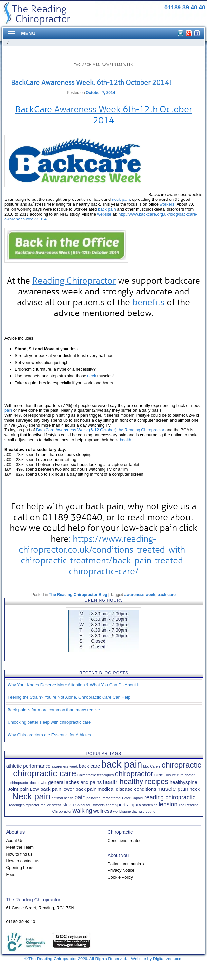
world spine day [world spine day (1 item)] (125, 811)
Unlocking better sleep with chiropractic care (49, 722)
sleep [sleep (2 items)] (68, 804)
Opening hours (19, 867)
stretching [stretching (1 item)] (149, 805)
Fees (10, 874)
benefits (148, 302)
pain (8, 410)
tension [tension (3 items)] (168, 804)
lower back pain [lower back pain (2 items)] (79, 789)
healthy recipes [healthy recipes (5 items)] (144, 781)
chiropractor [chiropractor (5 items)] (134, 774)
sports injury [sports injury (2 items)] (128, 804)
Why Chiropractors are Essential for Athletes (49, 734)
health (125, 439)
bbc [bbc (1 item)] (146, 766)
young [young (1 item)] (150, 811)
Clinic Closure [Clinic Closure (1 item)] (165, 775)
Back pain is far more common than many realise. (54, 709)
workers (167, 204)
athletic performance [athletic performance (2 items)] (28, 766)
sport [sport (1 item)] (110, 805)
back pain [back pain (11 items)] (121, 764)
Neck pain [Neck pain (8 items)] (31, 796)
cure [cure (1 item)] (180, 775)
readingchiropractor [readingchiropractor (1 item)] (24, 805)
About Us (14, 840)
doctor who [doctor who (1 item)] (38, 783)
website (104, 214)
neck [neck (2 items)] (194, 789)
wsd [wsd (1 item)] (142, 811)
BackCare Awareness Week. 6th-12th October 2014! (91, 82)
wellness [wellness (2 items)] (102, 811)
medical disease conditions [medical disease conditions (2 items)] (127, 789)
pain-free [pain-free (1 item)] (93, 798)
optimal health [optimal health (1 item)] (62, 798)
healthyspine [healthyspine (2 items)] (183, 782)
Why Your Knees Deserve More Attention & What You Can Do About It (74, 684)
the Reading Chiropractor (141, 430)
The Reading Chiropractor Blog (78, 594)
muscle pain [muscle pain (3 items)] (172, 789)
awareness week (139, 594)
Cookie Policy (120, 877)
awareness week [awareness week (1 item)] (65, 766)
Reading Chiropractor (74, 281)
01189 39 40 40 (184, 7)
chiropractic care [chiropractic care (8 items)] (44, 773)
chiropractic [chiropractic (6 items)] (181, 764)
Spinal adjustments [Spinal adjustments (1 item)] (90, 805)
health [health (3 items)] (111, 782)
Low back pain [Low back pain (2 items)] (45, 789)
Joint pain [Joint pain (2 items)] (18, 789)
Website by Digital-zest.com (157, 958)
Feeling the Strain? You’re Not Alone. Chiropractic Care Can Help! (70, 697)
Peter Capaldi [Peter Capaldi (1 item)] (132, 798)
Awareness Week (87, 109)
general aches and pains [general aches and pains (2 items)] (75, 782)
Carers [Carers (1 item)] (155, 766)
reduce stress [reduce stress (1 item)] (50, 805)
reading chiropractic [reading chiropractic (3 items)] (170, 797)
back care (167, 594)
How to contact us (22, 860)
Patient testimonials (125, 863)
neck (91, 375)
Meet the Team (19, 847)
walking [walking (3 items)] (82, 811)
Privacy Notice (120, 870)
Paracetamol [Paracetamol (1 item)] (111, 798)
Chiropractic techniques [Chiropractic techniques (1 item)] (95, 775)
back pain (107, 209)
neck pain (121, 199)
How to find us (19, 854)
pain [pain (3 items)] (79, 797)
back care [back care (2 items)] (89, 766)
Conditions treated (124, 840)
